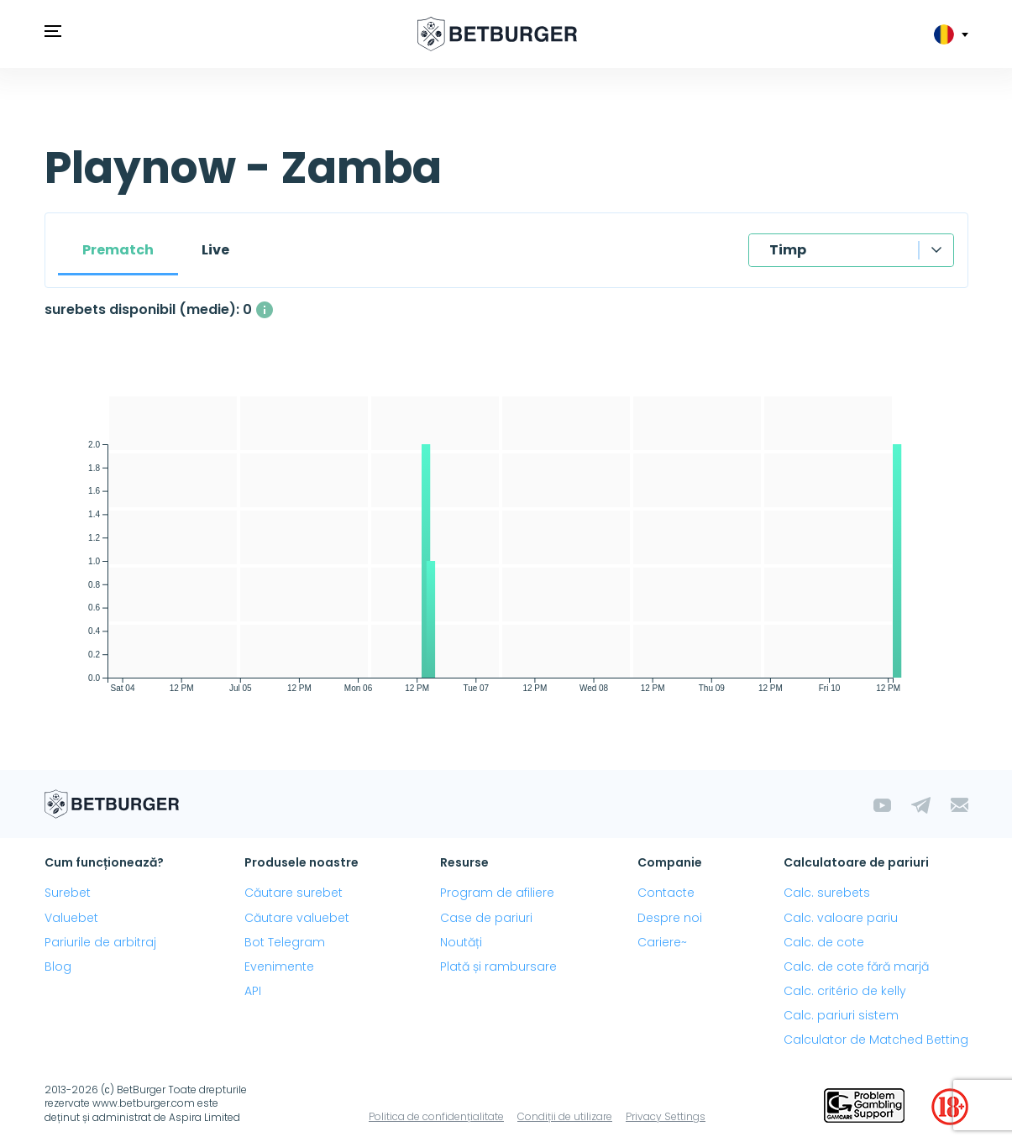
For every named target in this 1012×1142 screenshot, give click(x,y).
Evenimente (279, 966)
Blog (58, 966)
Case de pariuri (486, 917)
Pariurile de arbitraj (100, 942)
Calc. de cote (824, 942)
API (252, 990)
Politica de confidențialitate (436, 1116)
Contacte (666, 892)
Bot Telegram (284, 942)
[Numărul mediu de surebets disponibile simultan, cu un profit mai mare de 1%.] (264, 309)
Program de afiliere (497, 892)
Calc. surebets (827, 892)
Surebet (68, 892)
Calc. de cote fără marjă (856, 966)
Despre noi (669, 917)
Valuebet (71, 917)
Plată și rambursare (498, 966)
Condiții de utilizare (564, 1116)
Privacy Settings (665, 1116)
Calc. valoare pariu (841, 917)
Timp (787, 249)
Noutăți (461, 942)
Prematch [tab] (118, 249)
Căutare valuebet (296, 917)
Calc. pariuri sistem (841, 1015)
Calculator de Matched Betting (876, 1039)
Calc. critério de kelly (845, 990)
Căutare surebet (293, 892)
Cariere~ (662, 942)
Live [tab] (215, 249)
